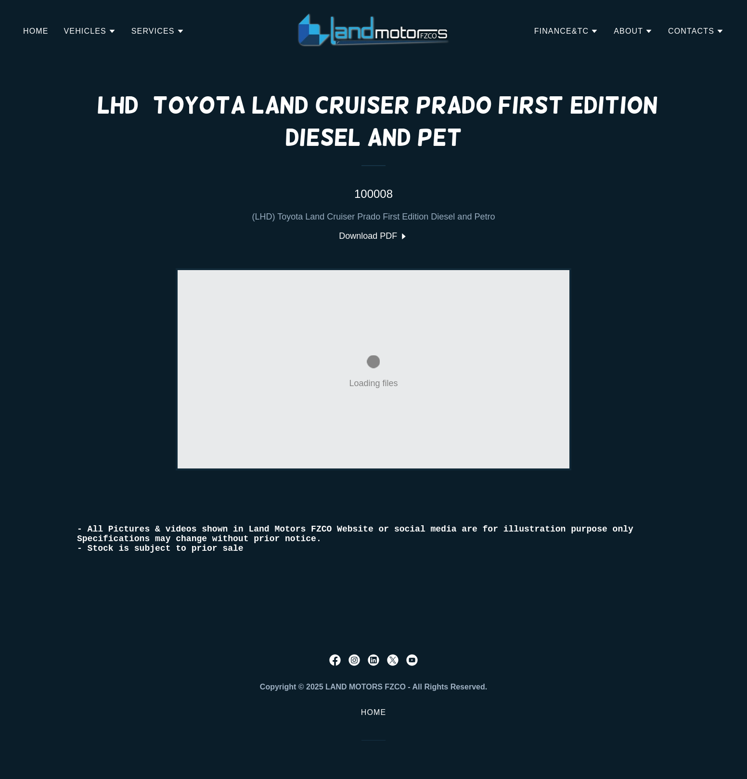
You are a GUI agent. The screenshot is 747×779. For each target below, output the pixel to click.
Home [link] (36, 31)
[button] (90, 31)
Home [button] (373, 712)
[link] (373, 30)
